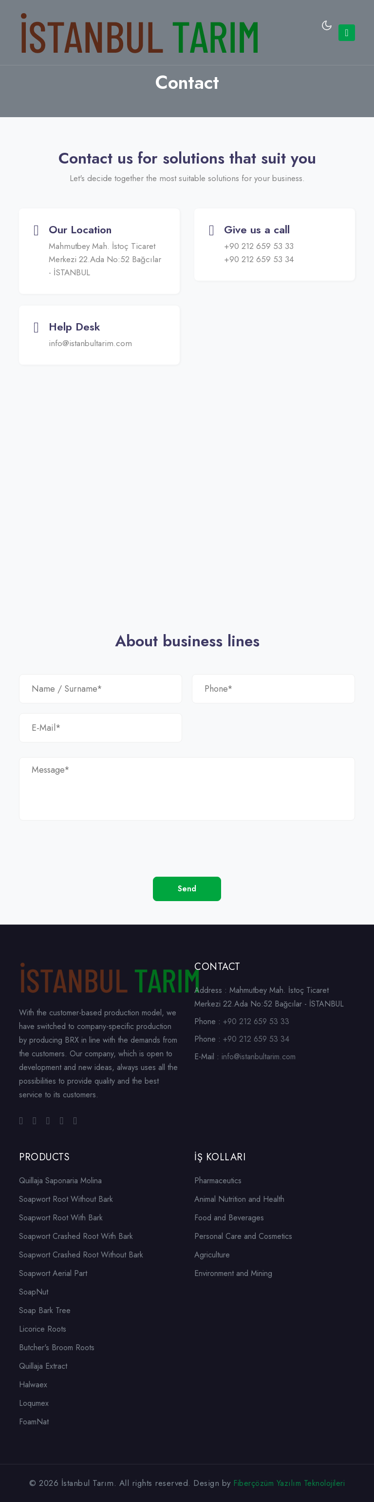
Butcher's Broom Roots (56, 1347)
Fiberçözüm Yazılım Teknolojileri (289, 1483)
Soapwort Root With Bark (61, 1217)
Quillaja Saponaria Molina (60, 1180)
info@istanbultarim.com (90, 343)
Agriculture (212, 1254)
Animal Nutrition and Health (239, 1199)
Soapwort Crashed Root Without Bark (81, 1254)
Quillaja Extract (43, 1366)
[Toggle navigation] (346, 32)
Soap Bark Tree (45, 1310)
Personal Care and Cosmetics (243, 1236)
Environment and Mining (233, 1273)
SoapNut (33, 1291)
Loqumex (34, 1403)
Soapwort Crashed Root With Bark (76, 1236)
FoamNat (34, 1421)
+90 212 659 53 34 (259, 259)
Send (187, 888)
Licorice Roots (42, 1329)
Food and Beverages (229, 1217)
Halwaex (33, 1384)
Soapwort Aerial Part (53, 1273)
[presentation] (93, 858)
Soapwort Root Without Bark (66, 1199)
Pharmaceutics (218, 1180)
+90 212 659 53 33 (259, 246)
